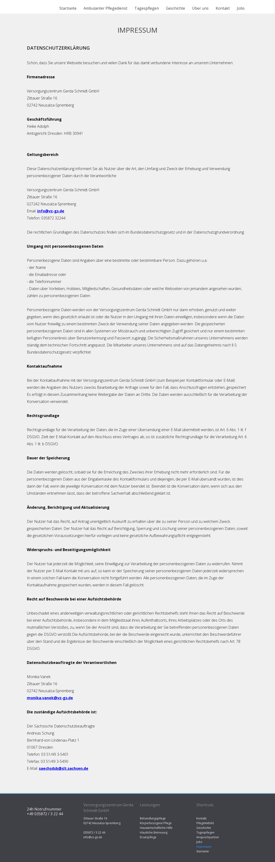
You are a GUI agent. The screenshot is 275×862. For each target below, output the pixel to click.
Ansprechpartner (207, 837)
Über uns (200, 8)
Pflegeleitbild (205, 823)
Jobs (241, 8)
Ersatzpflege (148, 837)
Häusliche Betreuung (153, 832)
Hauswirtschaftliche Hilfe (156, 828)
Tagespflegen (146, 8)
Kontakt (223, 8)
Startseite (68, 8)
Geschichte (175, 8)
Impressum (203, 847)
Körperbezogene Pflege (156, 823)
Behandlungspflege (153, 818)
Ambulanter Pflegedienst (105, 8)
